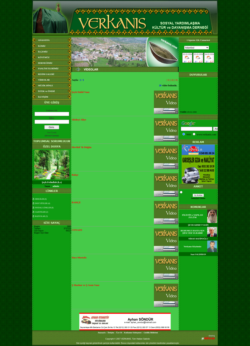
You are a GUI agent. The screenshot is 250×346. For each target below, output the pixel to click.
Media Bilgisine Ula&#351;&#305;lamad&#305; (198, 57)
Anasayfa (101, 333)
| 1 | (168, 80)
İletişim (111, 333)
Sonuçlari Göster (198, 198)
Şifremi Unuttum (52, 136)
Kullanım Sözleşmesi (133, 333)
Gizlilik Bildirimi (151, 333)
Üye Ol (119, 333)
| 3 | (176, 80)
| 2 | (172, 80)
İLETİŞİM (43, 97)
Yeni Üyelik (51, 132)
